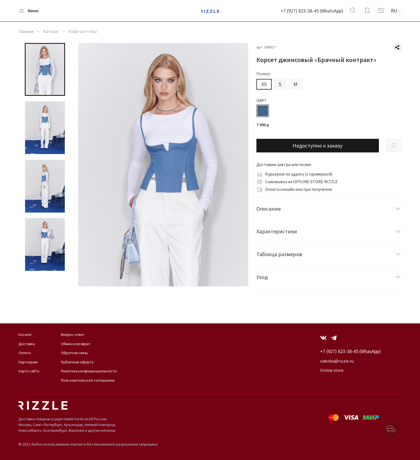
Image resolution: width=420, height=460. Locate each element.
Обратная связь (74, 352)
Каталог (51, 31)
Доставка (27, 343)
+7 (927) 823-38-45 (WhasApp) (350, 351)
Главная (26, 31)
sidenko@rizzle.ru (337, 361)
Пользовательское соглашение (88, 380)
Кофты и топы (83, 31)
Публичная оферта (77, 362)
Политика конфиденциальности (89, 371)
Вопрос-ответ (73, 334)
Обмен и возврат (75, 343)
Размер (263, 73)
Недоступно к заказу (317, 145)
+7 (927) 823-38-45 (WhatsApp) (312, 11)
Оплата (25, 352)
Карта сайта (29, 371)
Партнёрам (28, 362)
